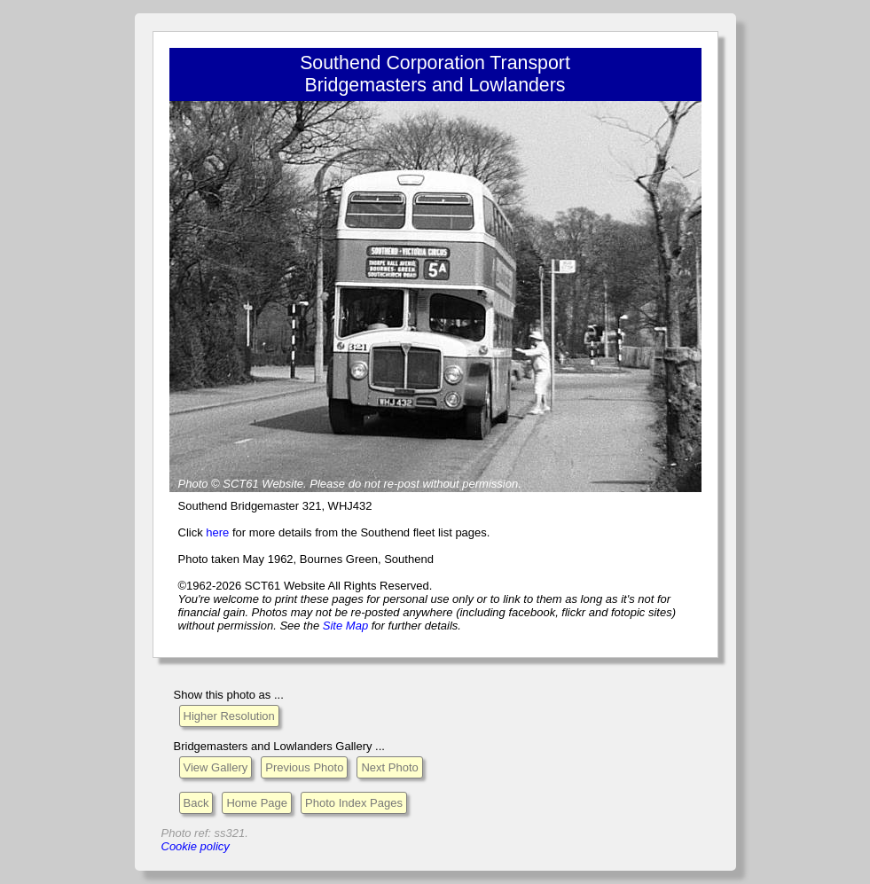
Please (327, 483)
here (217, 532)
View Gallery (216, 767)
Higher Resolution (229, 716)
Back (196, 803)
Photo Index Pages (354, 803)
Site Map (345, 625)
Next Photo (389, 767)
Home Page (256, 803)
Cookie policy (195, 846)
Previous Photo (304, 767)
